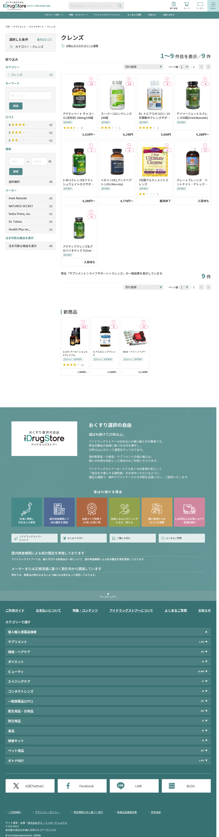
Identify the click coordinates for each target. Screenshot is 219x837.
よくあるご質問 (134, 14)
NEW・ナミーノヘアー (134, 351)
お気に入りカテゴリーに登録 (82, 45)
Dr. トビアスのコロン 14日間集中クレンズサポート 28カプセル (154, 116)
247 (202, 701)
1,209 (201, 641)
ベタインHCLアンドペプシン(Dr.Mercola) (116, 182)
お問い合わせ (168, 14)
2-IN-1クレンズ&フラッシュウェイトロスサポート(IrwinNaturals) (78, 182)
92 (203, 661)
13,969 (201, 671)
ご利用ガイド (14, 610)
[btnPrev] (201, 66)
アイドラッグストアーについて (107, 14)
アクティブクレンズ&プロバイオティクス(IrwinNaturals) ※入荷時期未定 (79, 248)
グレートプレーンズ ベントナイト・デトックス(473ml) (192, 182)
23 (203, 720)
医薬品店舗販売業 (127, 812)
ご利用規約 (14, 812)
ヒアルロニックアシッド (104, 353)
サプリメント (19, 26)
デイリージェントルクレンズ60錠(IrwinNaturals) (192, 116)
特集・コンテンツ (85, 610)
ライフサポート (36, 26)
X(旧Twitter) (34, 786)
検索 (16, 106)
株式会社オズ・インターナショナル (47, 822)
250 (202, 651)
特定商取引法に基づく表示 (88, 812)
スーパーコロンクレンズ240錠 (116, 116)
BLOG (191, 786)
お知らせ (152, 14)
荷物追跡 (156, 812)
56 (203, 730)
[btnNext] (208, 66)
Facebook (86, 786)
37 (203, 681)
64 (203, 691)
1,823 (201, 760)
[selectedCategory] (11, 47)
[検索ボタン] (120, 6)
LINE (138, 786)
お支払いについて (48, 610)
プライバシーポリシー (47, 812)
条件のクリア (44, 39)
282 (202, 750)
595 (202, 711)
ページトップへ (108, 596)
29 (203, 740)
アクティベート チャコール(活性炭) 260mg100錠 (78, 116)
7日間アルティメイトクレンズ (153, 182)
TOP (7, 26)
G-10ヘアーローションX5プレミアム (75, 353)
